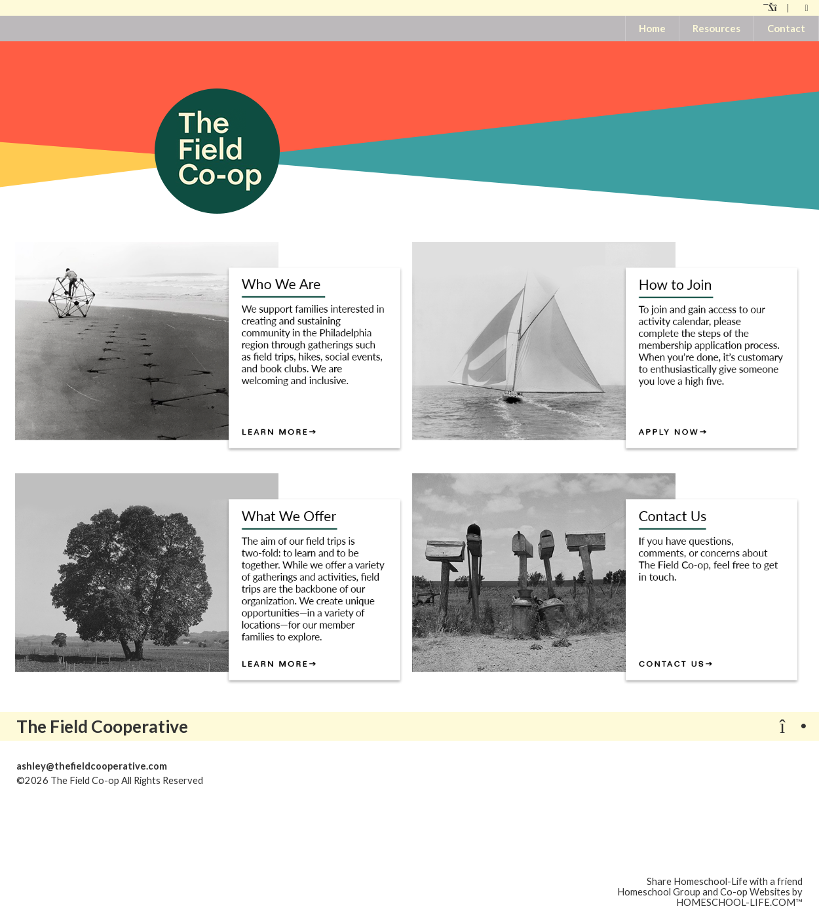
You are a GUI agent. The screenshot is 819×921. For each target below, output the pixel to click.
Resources (716, 28)
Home (652, 28)
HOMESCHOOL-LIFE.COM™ (739, 902)
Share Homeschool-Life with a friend (725, 881)
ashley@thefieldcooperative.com (91, 766)
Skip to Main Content (260, 780)
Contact (786, 28)
